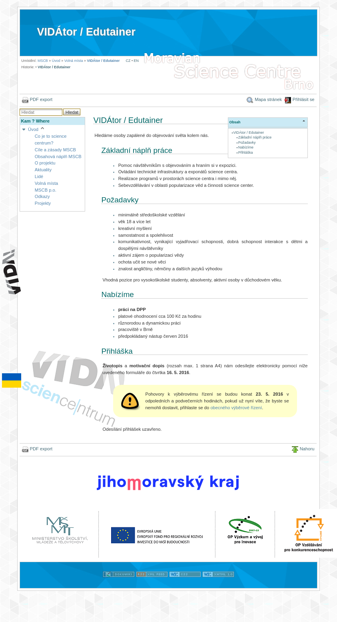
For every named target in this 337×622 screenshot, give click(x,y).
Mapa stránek (268, 99)
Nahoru (307, 448)
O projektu (45, 162)
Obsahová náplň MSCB (58, 156)
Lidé (39, 176)
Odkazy (42, 196)
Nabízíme (245, 147)
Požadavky (247, 143)
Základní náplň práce (255, 137)
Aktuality (43, 169)
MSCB (43, 61)
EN (136, 61)
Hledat (72, 112)
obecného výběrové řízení (236, 407)
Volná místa (73, 61)
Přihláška (245, 153)
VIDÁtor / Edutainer (86, 32)
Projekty (43, 203)
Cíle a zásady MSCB (55, 149)
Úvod (56, 61)
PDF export (41, 99)
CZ (128, 61)
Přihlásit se (304, 99)
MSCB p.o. (45, 190)
